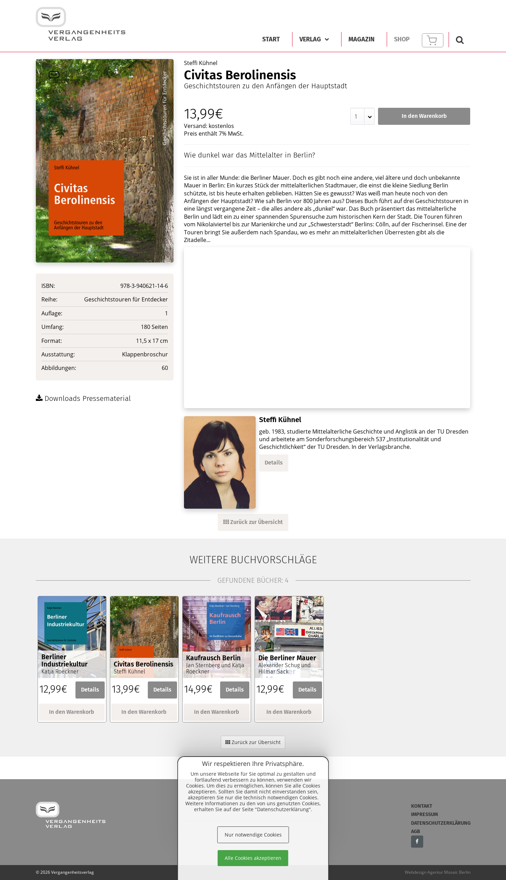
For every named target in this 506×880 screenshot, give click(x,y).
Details (274, 462)
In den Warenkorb (424, 116)
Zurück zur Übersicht (253, 522)
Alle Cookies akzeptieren (253, 858)
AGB (415, 831)
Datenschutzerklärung (441, 823)
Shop (402, 39)
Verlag (314, 39)
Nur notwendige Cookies (253, 834)
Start (271, 39)
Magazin (361, 39)
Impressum (424, 814)
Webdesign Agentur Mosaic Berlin (438, 872)
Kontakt (421, 806)
